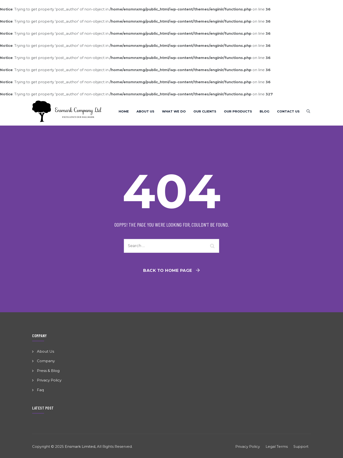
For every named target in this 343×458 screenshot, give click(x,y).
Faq (40, 390)
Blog (264, 111)
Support (300, 446)
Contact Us (288, 111)
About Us (145, 111)
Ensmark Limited (80, 446)
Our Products (238, 111)
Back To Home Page (167, 270)
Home (124, 111)
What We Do (174, 111)
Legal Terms (277, 446)
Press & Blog (48, 370)
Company (46, 361)
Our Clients (204, 111)
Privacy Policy (49, 380)
